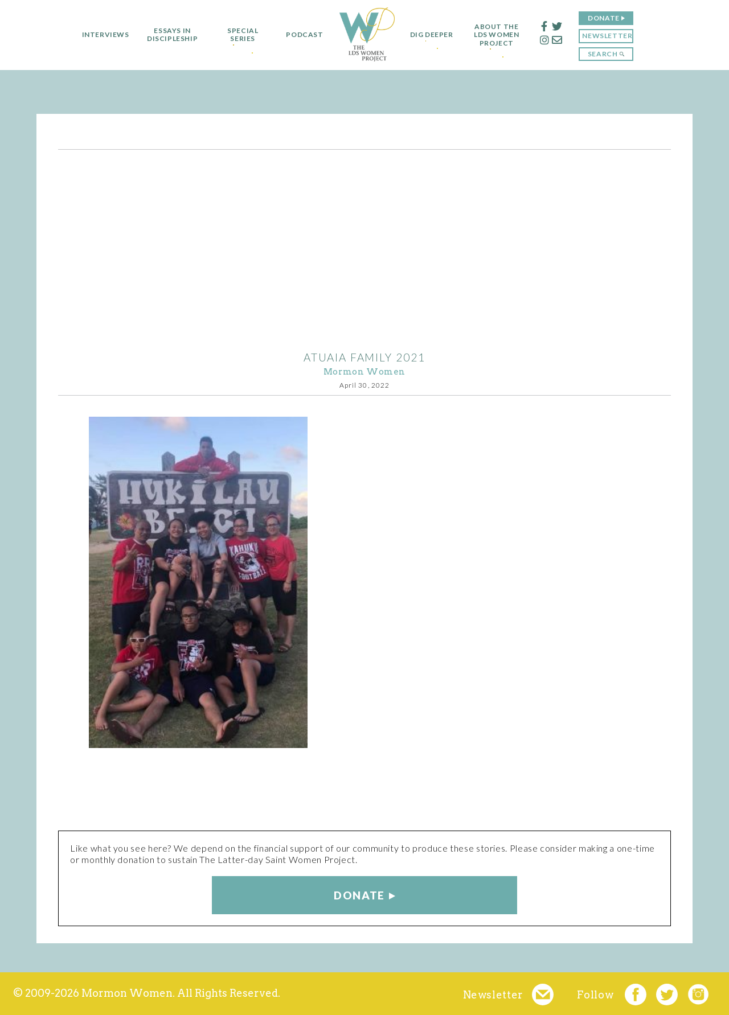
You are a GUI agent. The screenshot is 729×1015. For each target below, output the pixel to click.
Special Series (237, 35)
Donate (609, 18)
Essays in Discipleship (166, 35)
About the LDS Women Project (502, 35)
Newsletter (613, 35)
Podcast (299, 35)
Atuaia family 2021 (364, 357)
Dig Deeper (431, 35)
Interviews (100, 35)
